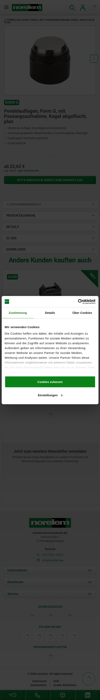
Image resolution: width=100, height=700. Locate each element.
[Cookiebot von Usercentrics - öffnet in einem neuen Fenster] (77, 301)
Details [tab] (50, 312)
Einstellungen (50, 395)
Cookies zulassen (50, 382)
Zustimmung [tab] (18, 312)
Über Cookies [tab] (82, 312)
